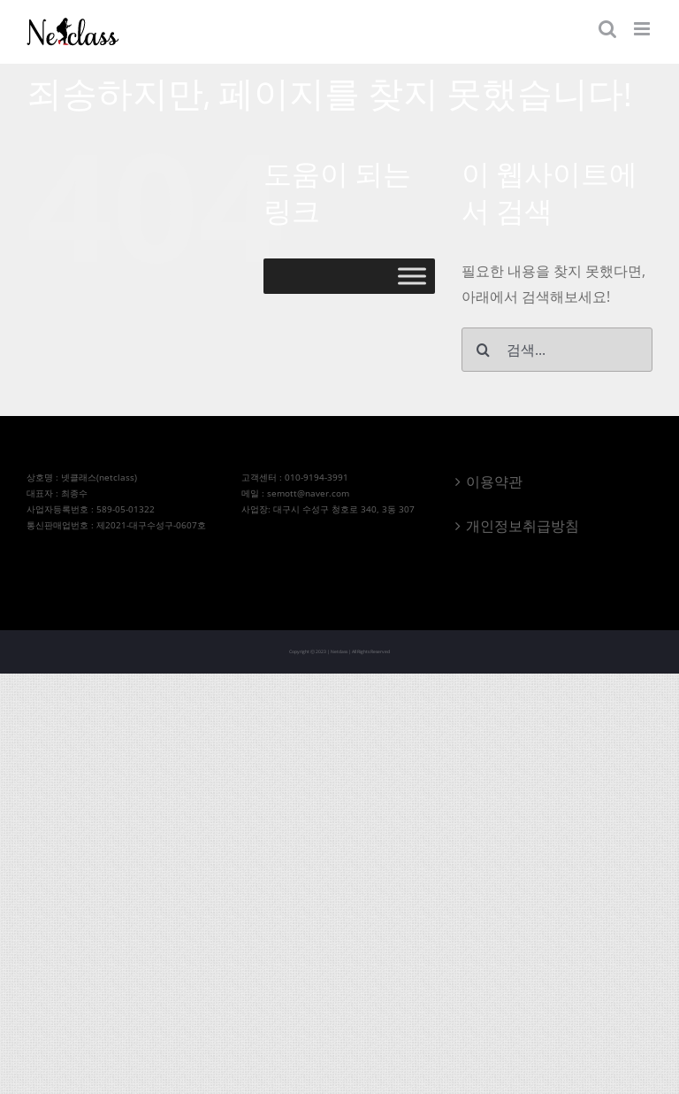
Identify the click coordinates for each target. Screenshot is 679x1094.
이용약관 (494, 481)
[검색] (484, 349)
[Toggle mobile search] (607, 28)
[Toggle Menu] (412, 276)
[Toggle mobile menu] (643, 28)
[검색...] (557, 349)
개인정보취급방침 (522, 525)
